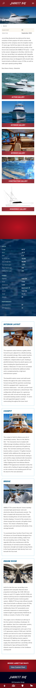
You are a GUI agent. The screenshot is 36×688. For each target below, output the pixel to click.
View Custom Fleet (18, 667)
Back (5, 26)
